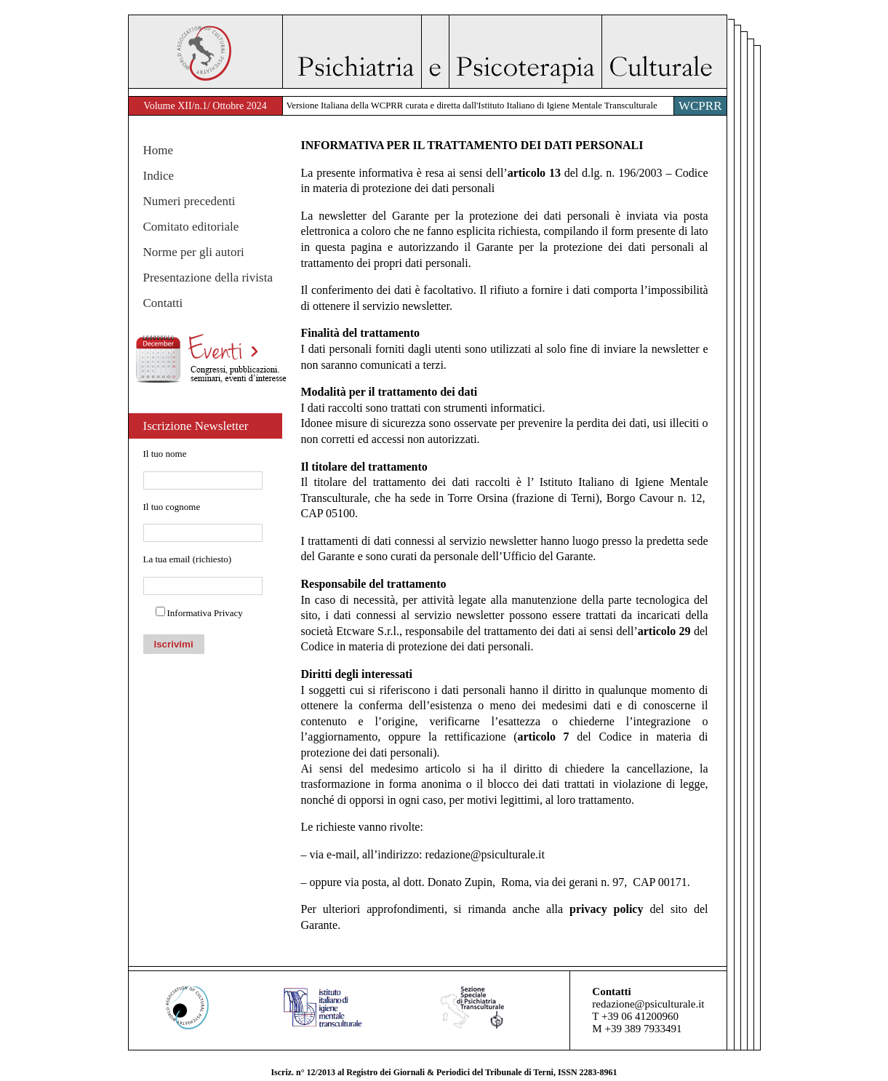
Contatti (163, 303)
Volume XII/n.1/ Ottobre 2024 (204, 105)
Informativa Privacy (205, 612)
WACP (205, 51)
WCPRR (700, 106)
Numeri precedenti (189, 201)
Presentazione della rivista (208, 277)
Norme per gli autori (193, 252)
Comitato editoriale (191, 227)
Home (158, 150)
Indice (158, 176)
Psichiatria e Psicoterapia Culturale (504, 51)
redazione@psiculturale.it (485, 854)
